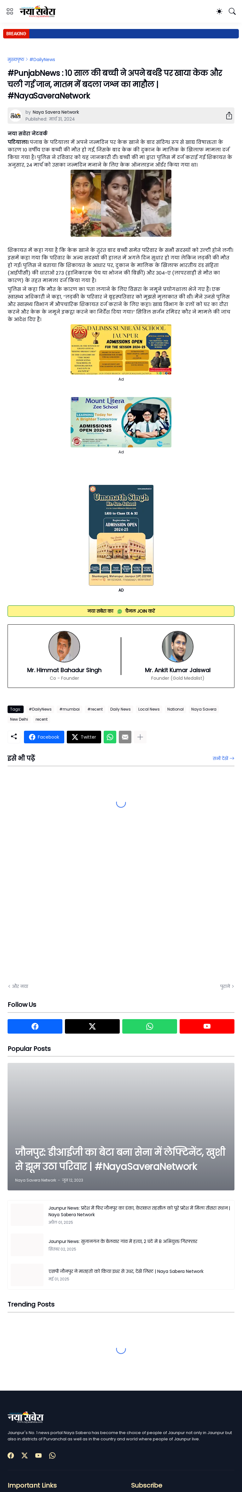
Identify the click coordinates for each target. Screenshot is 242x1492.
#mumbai (69, 709)
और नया (20, 986)
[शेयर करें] (226, 115)
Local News (149, 709)
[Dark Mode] (219, 11)
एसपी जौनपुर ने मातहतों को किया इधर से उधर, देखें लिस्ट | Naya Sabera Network (126, 1271)
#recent (95, 709)
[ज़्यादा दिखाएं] (140, 737)
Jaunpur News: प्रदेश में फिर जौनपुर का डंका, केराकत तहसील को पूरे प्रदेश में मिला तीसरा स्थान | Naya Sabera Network (139, 1211)
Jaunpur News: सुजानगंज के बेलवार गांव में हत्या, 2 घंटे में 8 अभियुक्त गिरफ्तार (123, 1241)
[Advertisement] (71, 907)
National (175, 709)
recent (42, 719)
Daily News (120, 709)
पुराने (225, 986)
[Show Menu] (10, 11)
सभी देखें (220, 758)
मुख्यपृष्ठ (16, 59)
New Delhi (19, 719)
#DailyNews (42, 59)
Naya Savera (203, 709)
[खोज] (232, 11)
